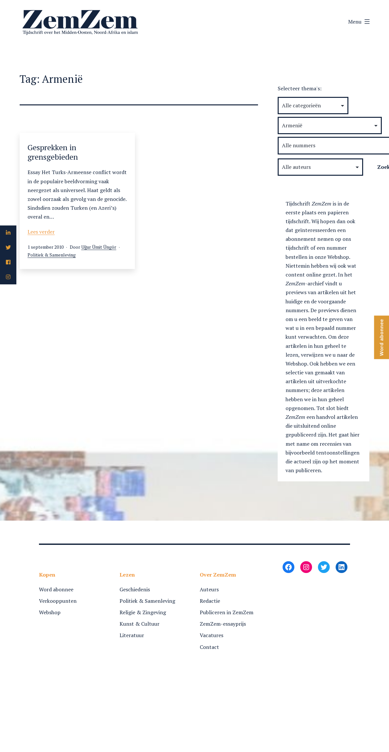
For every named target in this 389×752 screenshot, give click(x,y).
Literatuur (132, 635)
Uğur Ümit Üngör (98, 247)
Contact (209, 647)
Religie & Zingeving (143, 612)
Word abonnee (56, 589)
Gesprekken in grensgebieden (53, 152)
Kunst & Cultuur (139, 623)
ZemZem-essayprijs (223, 623)
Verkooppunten (58, 600)
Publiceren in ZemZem (226, 612)
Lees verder (41, 231)
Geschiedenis (135, 589)
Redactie (210, 600)
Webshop (50, 612)
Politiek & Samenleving (52, 255)
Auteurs (209, 589)
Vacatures (211, 635)
